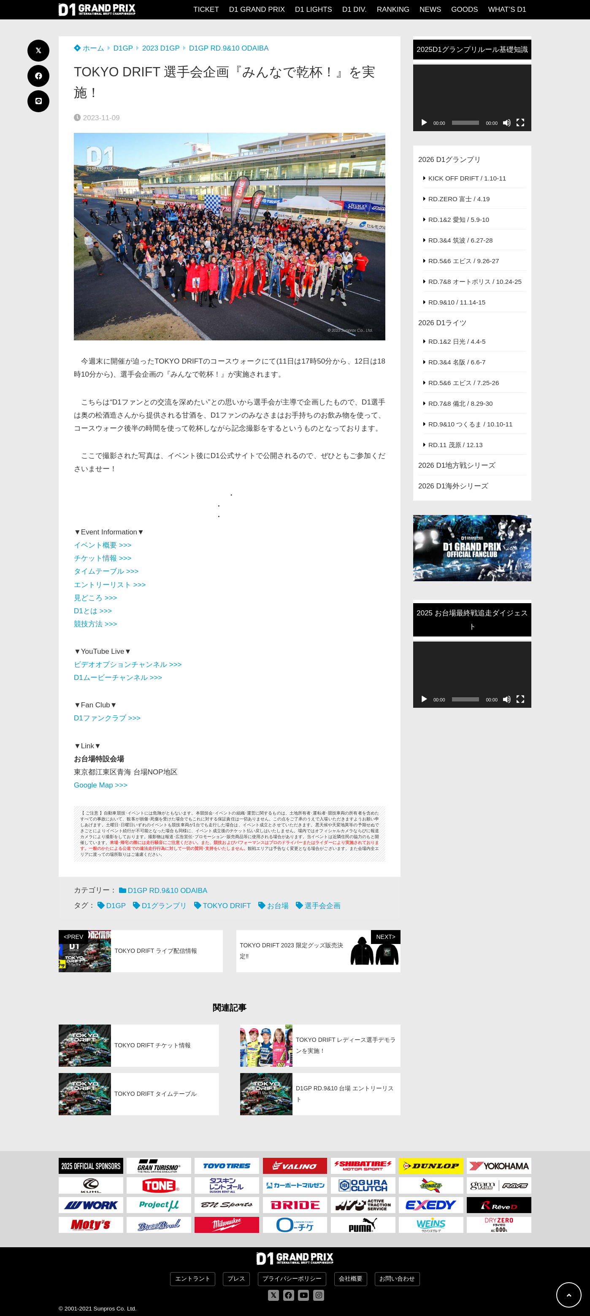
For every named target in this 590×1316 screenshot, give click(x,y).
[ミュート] (507, 123)
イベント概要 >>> (103, 545)
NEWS (430, 9)
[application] (472, 98)
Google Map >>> (100, 785)
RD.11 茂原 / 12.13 (455, 444)
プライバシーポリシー (292, 1279)
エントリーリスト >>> (110, 585)
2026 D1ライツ (442, 323)
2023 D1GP (161, 48)
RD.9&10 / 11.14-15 (456, 302)
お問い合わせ (397, 1279)
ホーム (89, 48)
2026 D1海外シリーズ (453, 486)
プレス (236, 1279)
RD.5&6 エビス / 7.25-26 (463, 382)
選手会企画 (323, 906)
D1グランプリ (164, 906)
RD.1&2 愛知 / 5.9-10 (458, 219)
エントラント (193, 1279)
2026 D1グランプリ (449, 160)
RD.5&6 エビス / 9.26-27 (463, 260)
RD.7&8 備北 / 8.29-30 (460, 403)
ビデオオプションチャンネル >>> (128, 665)
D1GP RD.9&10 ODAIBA (229, 48)
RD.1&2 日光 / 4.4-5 (456, 341)
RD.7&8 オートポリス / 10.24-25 (475, 281)
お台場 (278, 906)
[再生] (424, 123)
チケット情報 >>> (103, 558)
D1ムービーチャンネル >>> (118, 678)
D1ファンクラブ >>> (107, 718)
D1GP (123, 48)
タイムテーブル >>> (106, 571)
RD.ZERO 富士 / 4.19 (459, 198)
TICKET (206, 9)
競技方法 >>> (95, 624)
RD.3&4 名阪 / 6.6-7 (456, 362)
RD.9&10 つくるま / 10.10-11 (470, 424)
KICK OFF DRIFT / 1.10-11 (467, 178)
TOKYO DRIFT (227, 906)
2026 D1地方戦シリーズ (456, 465)
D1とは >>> (93, 611)
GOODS (464, 9)
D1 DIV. (354, 9)
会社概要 (351, 1279)
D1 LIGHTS (313, 9)
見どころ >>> (95, 598)
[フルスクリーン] (520, 123)
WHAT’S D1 (507, 9)
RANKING (393, 9)
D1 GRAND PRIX (257, 9)
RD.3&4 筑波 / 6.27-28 (460, 240)
